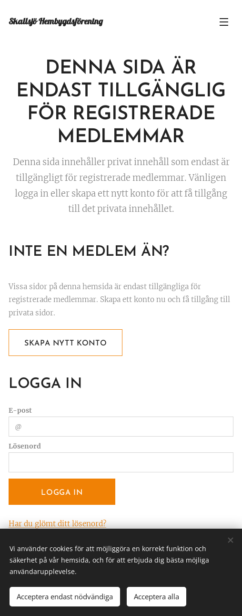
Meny (224, 21)
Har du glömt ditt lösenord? (57, 523)
